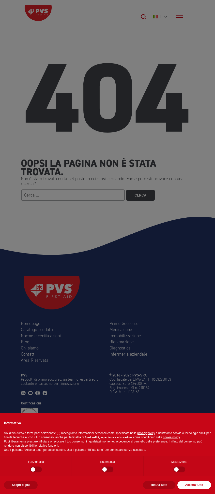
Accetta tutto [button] (194, 485)
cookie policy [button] (171, 437)
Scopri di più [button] (21, 485)
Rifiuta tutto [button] (159, 485)
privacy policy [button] (146, 433)
